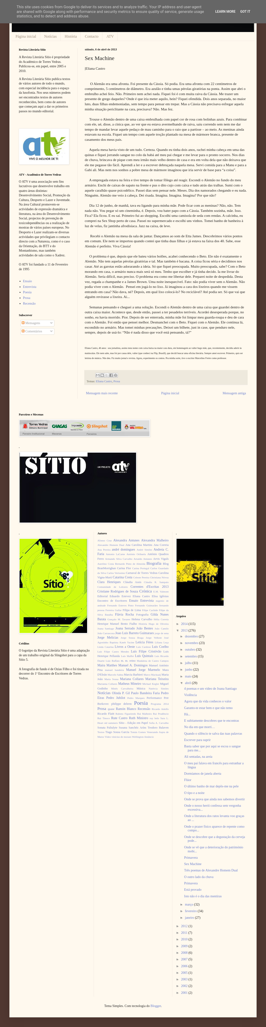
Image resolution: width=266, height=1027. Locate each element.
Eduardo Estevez (120, 596)
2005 (185, 973)
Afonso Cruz (104, 540)
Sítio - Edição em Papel (133, 723)
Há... (187, 714)
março (189, 904)
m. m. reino (128, 660)
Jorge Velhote (154, 637)
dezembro (192, 636)
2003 (185, 979)
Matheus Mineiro (129, 683)
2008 (185, 953)
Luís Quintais (144, 656)
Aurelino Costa (105, 563)
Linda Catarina (105, 646)
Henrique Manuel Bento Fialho (117, 623)
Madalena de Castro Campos (153, 660)
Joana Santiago (105, 628)
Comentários (32, 331)
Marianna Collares (107, 683)
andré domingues (123, 549)
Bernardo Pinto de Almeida (130, 563)
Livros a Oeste (125, 646)
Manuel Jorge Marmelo (143, 670)
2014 (185, 624)
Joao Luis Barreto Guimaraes (134, 633)
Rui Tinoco (103, 718)
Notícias (50, 36)
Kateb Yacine (127, 642)
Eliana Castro (104, 381)
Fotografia (142, 614)
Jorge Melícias (107, 637)
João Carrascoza (106, 633)
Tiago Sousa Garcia (117, 732)
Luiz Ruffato (113, 660)
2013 (185, 630)
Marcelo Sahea (115, 674)
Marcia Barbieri (133, 674)
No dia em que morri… (199, 727)
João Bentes (144, 628)
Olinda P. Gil (121, 693)
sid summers (111, 722)
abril (188, 683)
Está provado (192, 889)
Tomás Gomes (138, 732)
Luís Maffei (127, 656)
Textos (101, 732)
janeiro (190, 917)
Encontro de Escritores (112, 600)
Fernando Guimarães (146, 605)
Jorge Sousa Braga (132, 637)
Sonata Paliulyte (107, 727)
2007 (185, 959)
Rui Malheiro (144, 713)
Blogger (155, 1006)
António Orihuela (136, 554)
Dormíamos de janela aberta (202, 773)
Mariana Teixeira (157, 679)
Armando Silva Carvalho (118, 558)
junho (189, 669)
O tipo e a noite (194, 793)
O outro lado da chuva (198, 877)
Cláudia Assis (132, 582)
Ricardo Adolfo (160, 709)
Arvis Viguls (161, 558)
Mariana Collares (132, 679)
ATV (110, 36)
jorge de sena (162, 633)
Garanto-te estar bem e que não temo (208, 708)
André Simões (144, 549)
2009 (185, 946)
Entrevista (29, 287)
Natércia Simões (159, 688)
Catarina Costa (122, 577)
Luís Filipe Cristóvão (146, 651)
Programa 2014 (160, 703)
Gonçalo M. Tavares (119, 619)
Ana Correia (161, 545)
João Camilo (162, 628)
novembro (192, 643)
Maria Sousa (111, 679)
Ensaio (27, 281)
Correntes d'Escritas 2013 (149, 586)
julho (189, 663)
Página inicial (26, 36)
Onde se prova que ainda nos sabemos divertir (214, 799)
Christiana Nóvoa (159, 577)
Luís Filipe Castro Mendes (113, 651)
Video (108, 736)
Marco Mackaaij (152, 674)
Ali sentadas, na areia (198, 756)
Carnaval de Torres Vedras (141, 573)
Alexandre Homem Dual (110, 545)
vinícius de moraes (121, 736)
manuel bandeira (114, 670)
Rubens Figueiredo (126, 713)
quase (111, 709)
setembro (191, 656)
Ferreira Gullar (113, 610)
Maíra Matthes (107, 665)
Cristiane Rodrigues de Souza (117, 591)
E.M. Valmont (161, 591)
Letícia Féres (144, 642)
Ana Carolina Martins (138, 545)
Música (141, 688)
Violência (190, 695)
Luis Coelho (160, 646)
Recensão (29, 303)
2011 (184, 932)
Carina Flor (124, 568)
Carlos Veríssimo (116, 573)
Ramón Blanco (126, 709)
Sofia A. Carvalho (159, 722)
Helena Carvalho (142, 619)
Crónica (145, 591)
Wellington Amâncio (143, 736)
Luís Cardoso (143, 646)
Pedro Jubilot (115, 698)
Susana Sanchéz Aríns (132, 727)
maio (189, 676)
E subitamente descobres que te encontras (211, 720)
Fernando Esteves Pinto (120, 605)
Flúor (187, 780)
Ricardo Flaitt (105, 713)
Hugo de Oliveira (159, 623)
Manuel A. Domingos (133, 665)
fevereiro (191, 911)
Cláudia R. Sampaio (156, 582)
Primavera (191, 857)
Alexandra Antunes (126, 540)
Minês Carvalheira (122, 688)
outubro (190, 649)
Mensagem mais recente (102, 393)
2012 (185, 926)
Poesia (27, 292)
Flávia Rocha (124, 614)
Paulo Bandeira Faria (145, 693)
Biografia (153, 563)
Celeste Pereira (141, 577)
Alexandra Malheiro (155, 540)
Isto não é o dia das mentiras (203, 896)
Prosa (116, 381)
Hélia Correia (161, 619)
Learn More (225, 11)
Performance (154, 698)
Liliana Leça (162, 642)
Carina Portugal (140, 568)
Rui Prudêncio (161, 713)
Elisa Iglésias (160, 596)
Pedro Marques (136, 698)
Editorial (102, 596)
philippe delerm (121, 703)
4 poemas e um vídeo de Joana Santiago (210, 688)
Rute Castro (119, 718)
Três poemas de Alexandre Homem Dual (211, 870)
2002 (185, 986)
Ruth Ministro (138, 718)
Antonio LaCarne (115, 554)
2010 (185, 939)
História (71, 36)
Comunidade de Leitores (112, 586)
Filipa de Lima (132, 610)
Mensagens (31, 323)
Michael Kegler (150, 683)
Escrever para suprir (197, 740)
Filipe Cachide (150, 610)
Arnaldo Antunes (142, 558)
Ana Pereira (104, 549)
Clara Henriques (109, 582)
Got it (245, 11)
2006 (185, 966)
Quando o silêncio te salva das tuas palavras (213, 733)
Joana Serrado (125, 628)
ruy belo (154, 718)
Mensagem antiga (234, 393)
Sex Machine (192, 864)
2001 (185, 993)
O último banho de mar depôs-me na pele (211, 786)
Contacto (91, 36)
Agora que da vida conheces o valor (207, 701)
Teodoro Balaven (158, 727)
